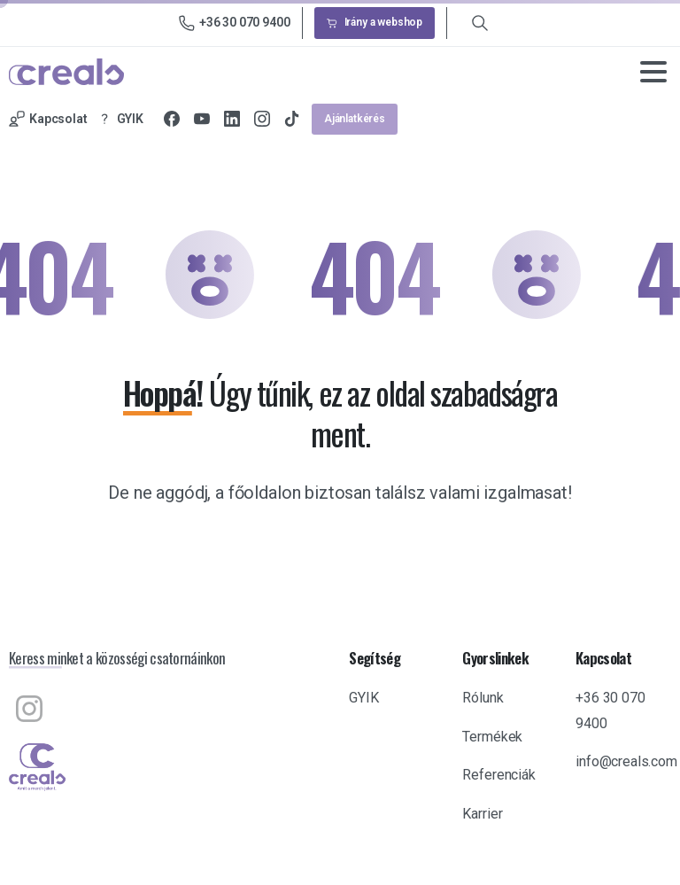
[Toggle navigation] (653, 72)
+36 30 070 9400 (234, 23)
